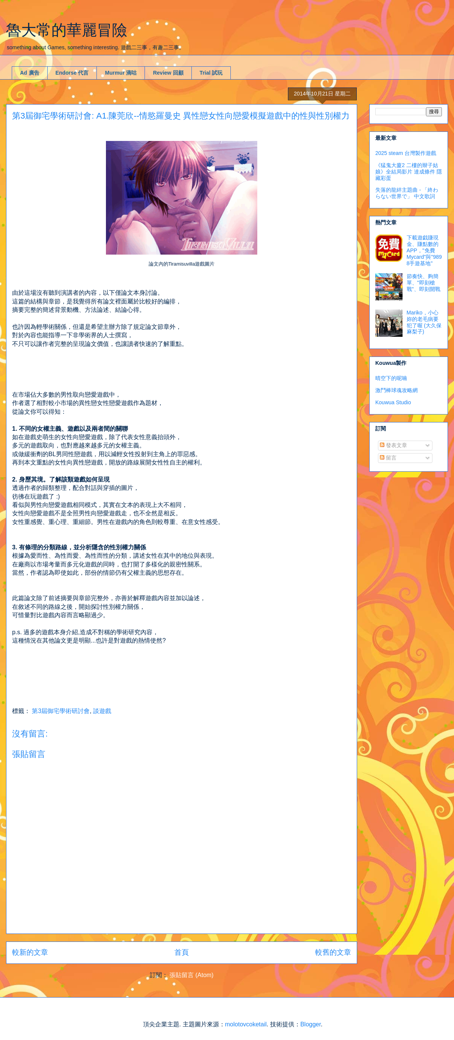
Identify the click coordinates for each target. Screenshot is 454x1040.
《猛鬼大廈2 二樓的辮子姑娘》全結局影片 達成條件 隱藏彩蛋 (408, 171)
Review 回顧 (168, 73)
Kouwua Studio (393, 402)
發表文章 (393, 445)
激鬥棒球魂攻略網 (396, 390)
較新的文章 (30, 952)
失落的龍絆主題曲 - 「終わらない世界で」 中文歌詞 (406, 193)
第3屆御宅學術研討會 (61, 711)
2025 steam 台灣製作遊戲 (405, 153)
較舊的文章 (333, 952)
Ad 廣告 (29, 73)
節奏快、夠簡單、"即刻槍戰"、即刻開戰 (423, 282)
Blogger (310, 1024)
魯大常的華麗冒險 (66, 30)
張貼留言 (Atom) (191, 975)
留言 (388, 458)
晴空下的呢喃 (391, 378)
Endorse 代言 (72, 73)
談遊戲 (102, 711)
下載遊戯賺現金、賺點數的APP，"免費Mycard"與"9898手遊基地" (424, 250)
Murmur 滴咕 (121, 73)
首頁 (181, 952)
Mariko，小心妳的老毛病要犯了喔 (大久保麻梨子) (424, 322)
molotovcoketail (246, 1024)
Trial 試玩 (211, 73)
